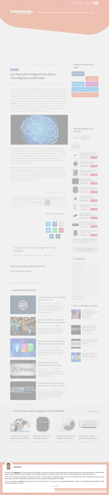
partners (16, 472)
